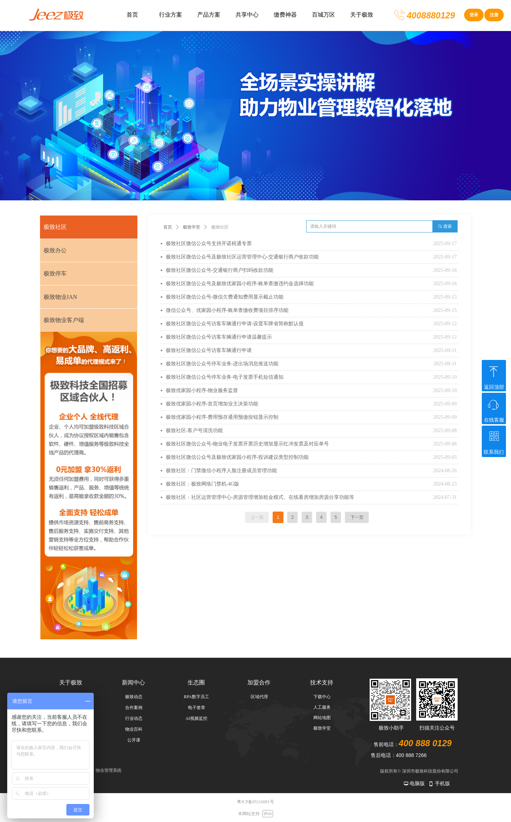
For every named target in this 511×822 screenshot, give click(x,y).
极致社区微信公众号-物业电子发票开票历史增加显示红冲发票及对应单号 (247, 444)
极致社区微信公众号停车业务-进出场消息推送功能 (222, 363)
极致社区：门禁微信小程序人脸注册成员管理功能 (221, 470)
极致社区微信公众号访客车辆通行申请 (209, 350)
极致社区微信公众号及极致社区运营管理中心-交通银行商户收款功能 (242, 257)
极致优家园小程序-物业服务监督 (202, 390)
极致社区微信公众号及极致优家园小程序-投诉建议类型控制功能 (237, 457)
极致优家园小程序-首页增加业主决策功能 (212, 403)
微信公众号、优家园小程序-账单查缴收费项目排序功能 (227, 310)
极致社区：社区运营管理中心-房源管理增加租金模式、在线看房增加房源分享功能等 (260, 497)
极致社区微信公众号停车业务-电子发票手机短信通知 (225, 377)
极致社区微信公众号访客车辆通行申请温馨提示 (219, 337)
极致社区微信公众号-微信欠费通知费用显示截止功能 (225, 297)
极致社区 (220, 227)
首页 (167, 227)
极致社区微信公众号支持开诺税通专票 (209, 243)
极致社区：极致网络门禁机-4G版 (202, 484)
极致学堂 (191, 227)
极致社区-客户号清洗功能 (194, 430)
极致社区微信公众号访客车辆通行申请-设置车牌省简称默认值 (235, 323)
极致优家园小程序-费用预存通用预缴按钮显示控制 (222, 417)
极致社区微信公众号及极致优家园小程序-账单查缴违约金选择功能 (240, 283)
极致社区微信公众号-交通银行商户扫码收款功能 (220, 270)
